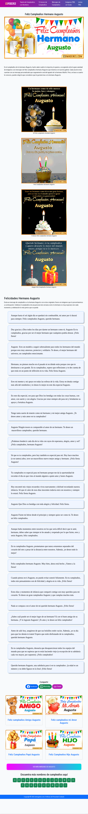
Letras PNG (80, 3)
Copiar (57, 686)
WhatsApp (45, 686)
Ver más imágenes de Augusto (44, 767)
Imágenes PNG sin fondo (70, 3)
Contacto (61, 797)
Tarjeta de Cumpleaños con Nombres (27, 3)
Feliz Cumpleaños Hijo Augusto (64, 754)
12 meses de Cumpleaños (43, 3)
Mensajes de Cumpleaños (56, 3)
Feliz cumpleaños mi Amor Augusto (64, 721)
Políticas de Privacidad (52, 797)
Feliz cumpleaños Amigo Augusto (24, 719)
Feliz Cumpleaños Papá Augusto (24, 754)
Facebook (32, 686)
